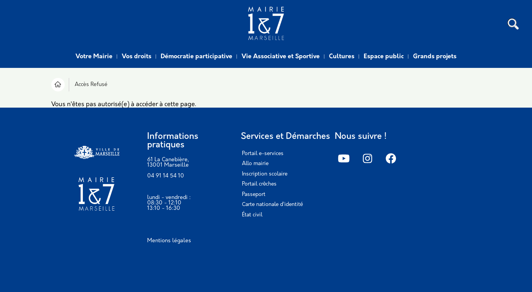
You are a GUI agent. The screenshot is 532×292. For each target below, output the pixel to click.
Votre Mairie (94, 57)
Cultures (341, 57)
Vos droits (136, 57)
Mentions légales (169, 241)
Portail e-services (263, 153)
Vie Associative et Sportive (281, 57)
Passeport (253, 194)
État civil (252, 215)
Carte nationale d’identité (272, 204)
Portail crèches (259, 184)
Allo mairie (255, 163)
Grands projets (434, 57)
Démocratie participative (196, 57)
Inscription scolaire (264, 174)
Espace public (384, 57)
